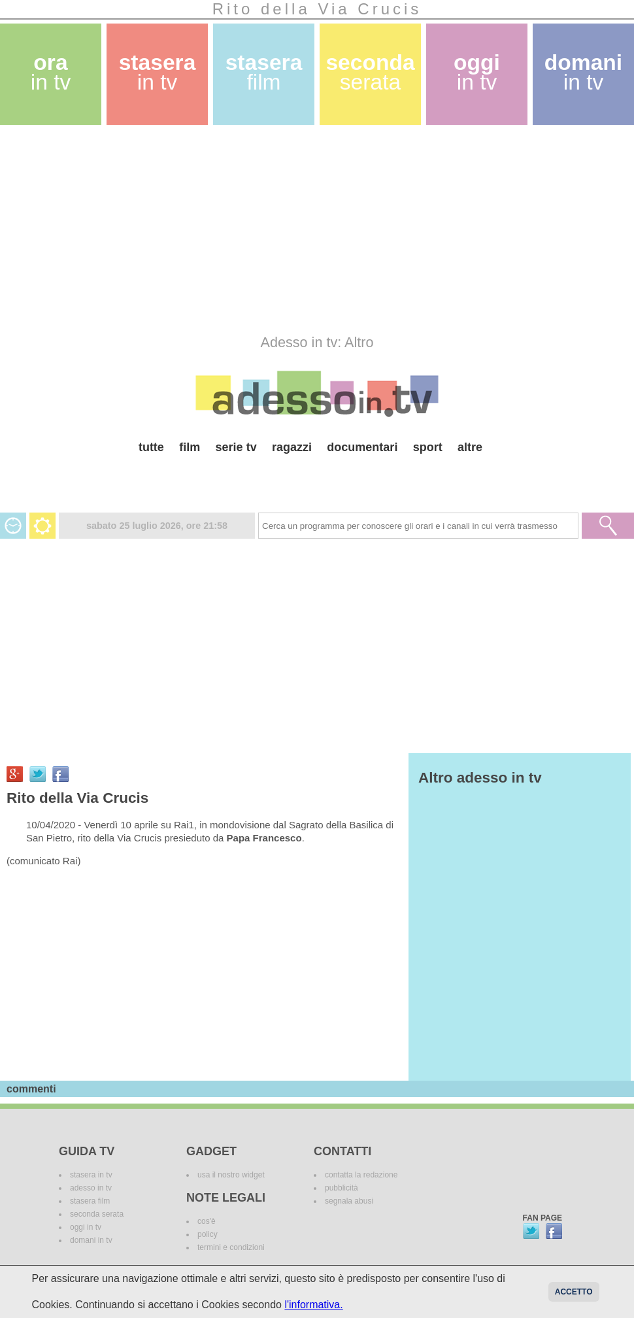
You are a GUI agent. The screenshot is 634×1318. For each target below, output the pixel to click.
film (189, 447)
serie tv (236, 447)
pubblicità (341, 1187)
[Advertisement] (170, 229)
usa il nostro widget (231, 1174)
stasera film (90, 1201)
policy (207, 1234)
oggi (477, 72)
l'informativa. (313, 1304)
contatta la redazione (361, 1174)
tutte (151, 447)
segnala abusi (349, 1201)
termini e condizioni (231, 1247)
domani (583, 72)
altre (470, 447)
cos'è (206, 1221)
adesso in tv (91, 1187)
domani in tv (91, 1240)
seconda (369, 72)
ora (51, 72)
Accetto (574, 1291)
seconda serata (97, 1214)
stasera (157, 72)
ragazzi (292, 447)
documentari (362, 447)
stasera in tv (91, 1174)
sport (427, 447)
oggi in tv (85, 1227)
